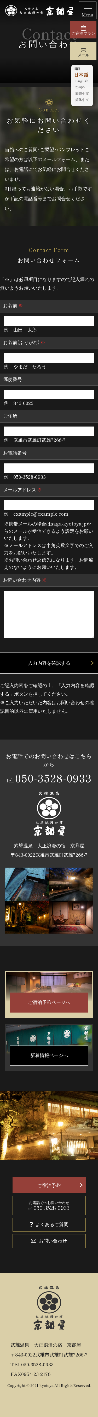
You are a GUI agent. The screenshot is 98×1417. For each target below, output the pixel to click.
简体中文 (82, 100)
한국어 (80, 87)
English (82, 81)
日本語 (81, 75)
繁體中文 (82, 94)
